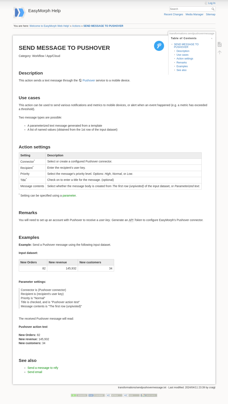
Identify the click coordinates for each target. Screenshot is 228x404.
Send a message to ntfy (43, 367)
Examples (182, 66)
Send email (35, 372)
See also (182, 70)
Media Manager (194, 14)
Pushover (89, 80)
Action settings (185, 58)
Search (213, 9)
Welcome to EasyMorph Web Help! (49, 25)
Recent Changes (173, 14)
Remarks (182, 62)
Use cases (183, 54)
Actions (76, 25)
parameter (69, 195)
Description (183, 51)
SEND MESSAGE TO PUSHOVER (103, 25)
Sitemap (210, 14)
